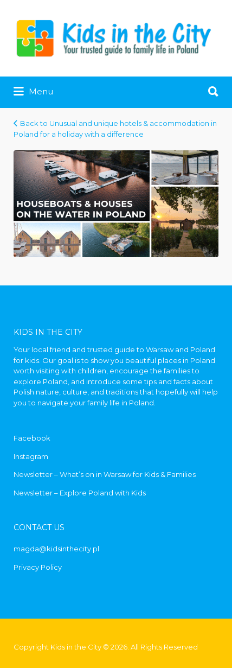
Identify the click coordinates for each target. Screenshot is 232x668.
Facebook (32, 438)
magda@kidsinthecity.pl (56, 548)
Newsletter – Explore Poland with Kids (80, 492)
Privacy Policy (38, 567)
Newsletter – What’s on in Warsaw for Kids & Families (105, 474)
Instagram (31, 456)
